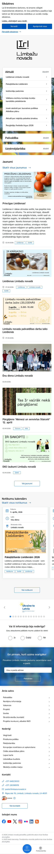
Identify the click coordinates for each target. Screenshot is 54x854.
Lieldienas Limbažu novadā (18, 281)
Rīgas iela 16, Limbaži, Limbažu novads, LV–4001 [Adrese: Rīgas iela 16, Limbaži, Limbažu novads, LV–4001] (26, 793)
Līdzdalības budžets (11, 759)
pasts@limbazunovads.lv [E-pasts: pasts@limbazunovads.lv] (15, 789)
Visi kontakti (15, 806)
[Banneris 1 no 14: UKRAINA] (27, 607)
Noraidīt (14, 26)
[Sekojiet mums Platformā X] (15, 821)
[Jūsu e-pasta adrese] (28, 670)
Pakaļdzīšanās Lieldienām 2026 (22, 557)
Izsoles (6, 713)
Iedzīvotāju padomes (12, 763)
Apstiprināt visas (40, 26)
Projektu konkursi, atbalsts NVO (17, 721)
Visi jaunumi (27, 483)
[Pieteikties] (28, 678)
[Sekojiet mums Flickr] (26, 821)
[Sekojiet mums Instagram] (20, 821)
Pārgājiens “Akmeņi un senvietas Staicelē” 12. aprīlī (26, 421)
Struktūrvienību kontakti (13, 717)
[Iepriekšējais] (4, 607)
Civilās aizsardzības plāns (13, 751)
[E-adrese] (7, 798)
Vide (26, 428)
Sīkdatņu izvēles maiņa (12, 767)
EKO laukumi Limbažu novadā (19, 466)
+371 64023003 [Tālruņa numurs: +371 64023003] (12, 781)
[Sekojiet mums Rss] (37, 821)
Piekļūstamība (9, 743)
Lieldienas (20, 243)
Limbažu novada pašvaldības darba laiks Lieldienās (25, 330)
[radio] (11, 637)
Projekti (6, 709)
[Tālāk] (49, 607)
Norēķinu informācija (12, 701)
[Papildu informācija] (14, 798)
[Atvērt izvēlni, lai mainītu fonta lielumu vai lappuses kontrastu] (40, 849)
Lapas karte (8, 755)
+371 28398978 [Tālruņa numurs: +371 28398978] (12, 785)
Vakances (7, 705)
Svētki (30, 243)
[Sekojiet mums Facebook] (4, 821)
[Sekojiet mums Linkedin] (31, 821)
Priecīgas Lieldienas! (14, 203)
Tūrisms (18, 428)
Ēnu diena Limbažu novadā (18, 375)
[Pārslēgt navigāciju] (27, 848)
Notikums (9, 571)
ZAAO (17, 473)
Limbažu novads (35, 287)
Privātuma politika (10, 739)
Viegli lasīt (7, 735)
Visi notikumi (27, 590)
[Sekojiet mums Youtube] (9, 821)
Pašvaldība (7, 697)
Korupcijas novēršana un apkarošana (19, 747)
